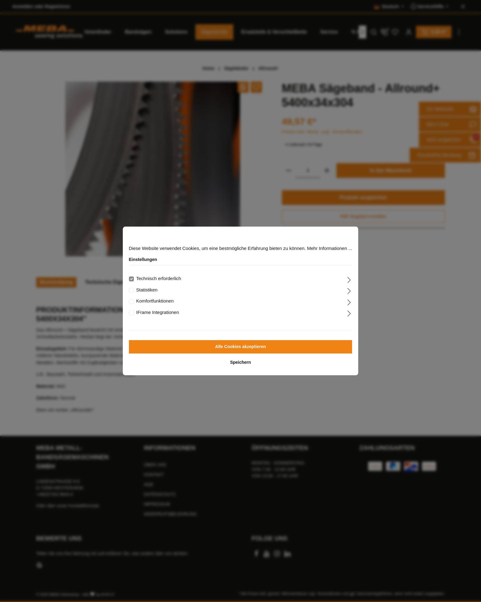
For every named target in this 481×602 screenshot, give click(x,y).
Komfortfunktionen (155, 301)
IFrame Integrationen (157, 312)
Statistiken (147, 289)
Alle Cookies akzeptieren (240, 346)
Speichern (240, 362)
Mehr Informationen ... (329, 248)
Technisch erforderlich (158, 278)
